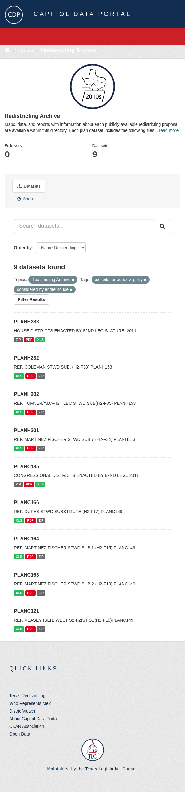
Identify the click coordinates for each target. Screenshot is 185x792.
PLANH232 (26, 358)
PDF (29, 340)
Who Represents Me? (30, 703)
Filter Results (31, 299)
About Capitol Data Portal (33, 718)
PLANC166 (26, 502)
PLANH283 (26, 321)
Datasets (29, 186)
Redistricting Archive (68, 50)
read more (169, 130)
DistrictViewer (22, 711)
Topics (25, 50)
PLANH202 (26, 394)
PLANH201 (26, 430)
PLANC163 (26, 575)
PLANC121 (26, 611)
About (25, 198)
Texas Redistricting (27, 695)
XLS (40, 340)
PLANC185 (26, 466)
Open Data (19, 734)
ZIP (18, 340)
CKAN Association (26, 726)
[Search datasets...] (84, 226)
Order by (23, 247)
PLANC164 (26, 538)
